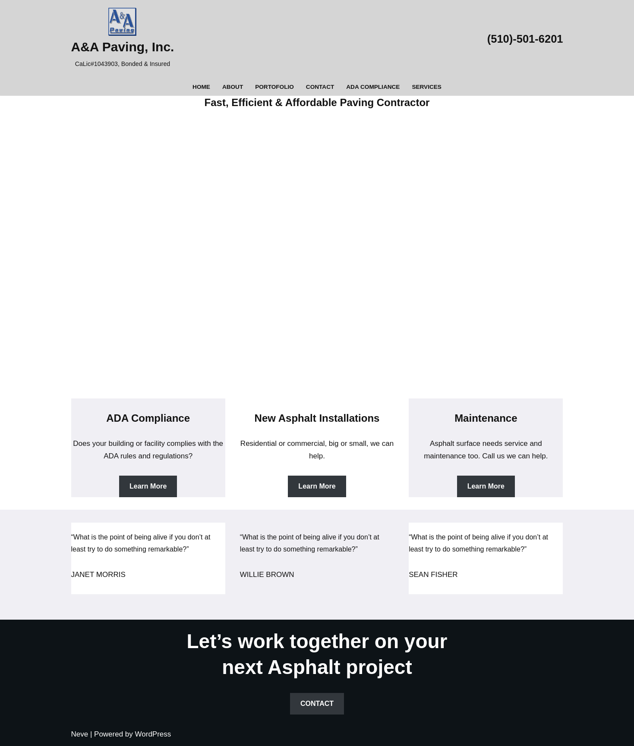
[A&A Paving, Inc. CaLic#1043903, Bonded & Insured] (122, 39)
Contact (320, 87)
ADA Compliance (373, 87)
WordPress (153, 734)
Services (427, 87)
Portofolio (274, 87)
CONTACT (317, 703)
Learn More (148, 486)
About (232, 87)
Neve (79, 734)
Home (201, 87)
